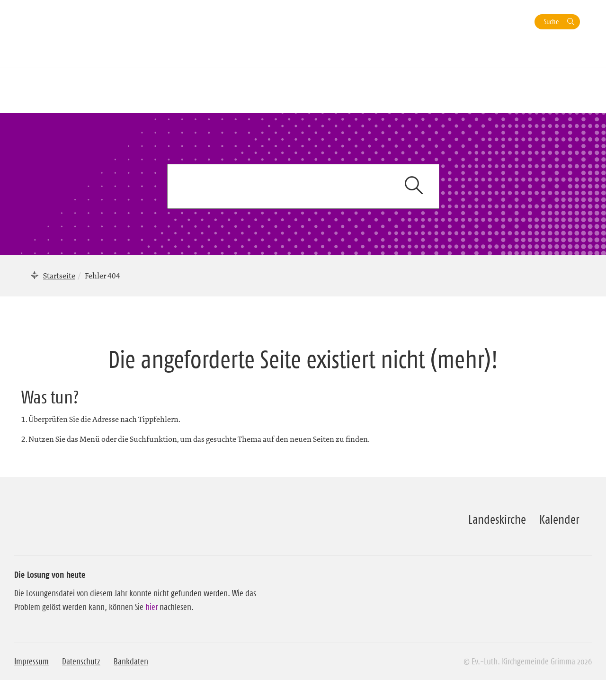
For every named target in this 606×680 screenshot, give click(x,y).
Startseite (59, 275)
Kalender (559, 519)
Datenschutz (81, 661)
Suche (551, 21)
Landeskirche (497, 519)
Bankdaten (131, 661)
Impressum (31, 661)
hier (151, 607)
